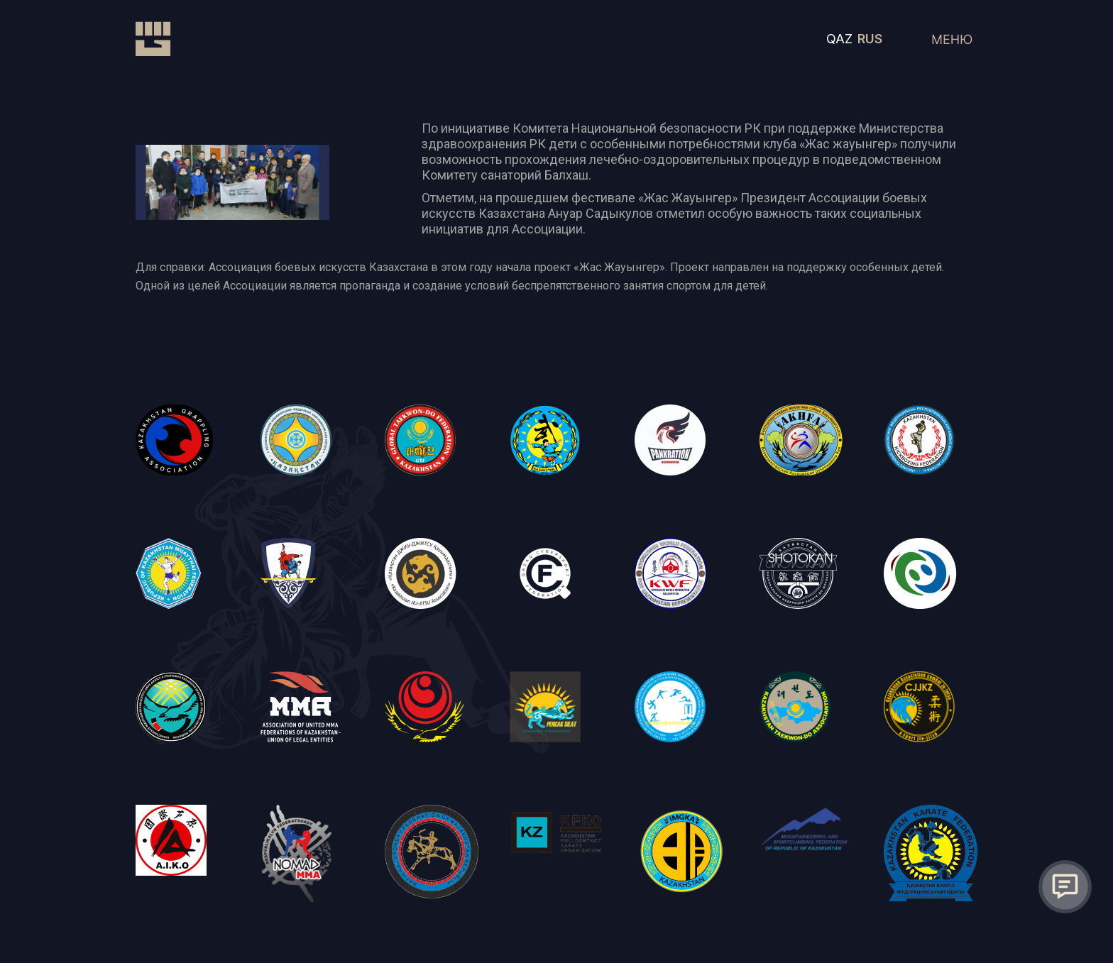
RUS (869, 38)
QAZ (839, 38)
